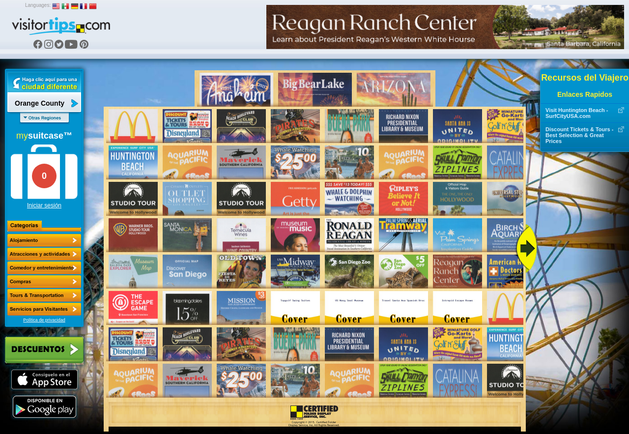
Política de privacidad (44, 320)
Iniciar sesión (44, 205)
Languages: (38, 5)
